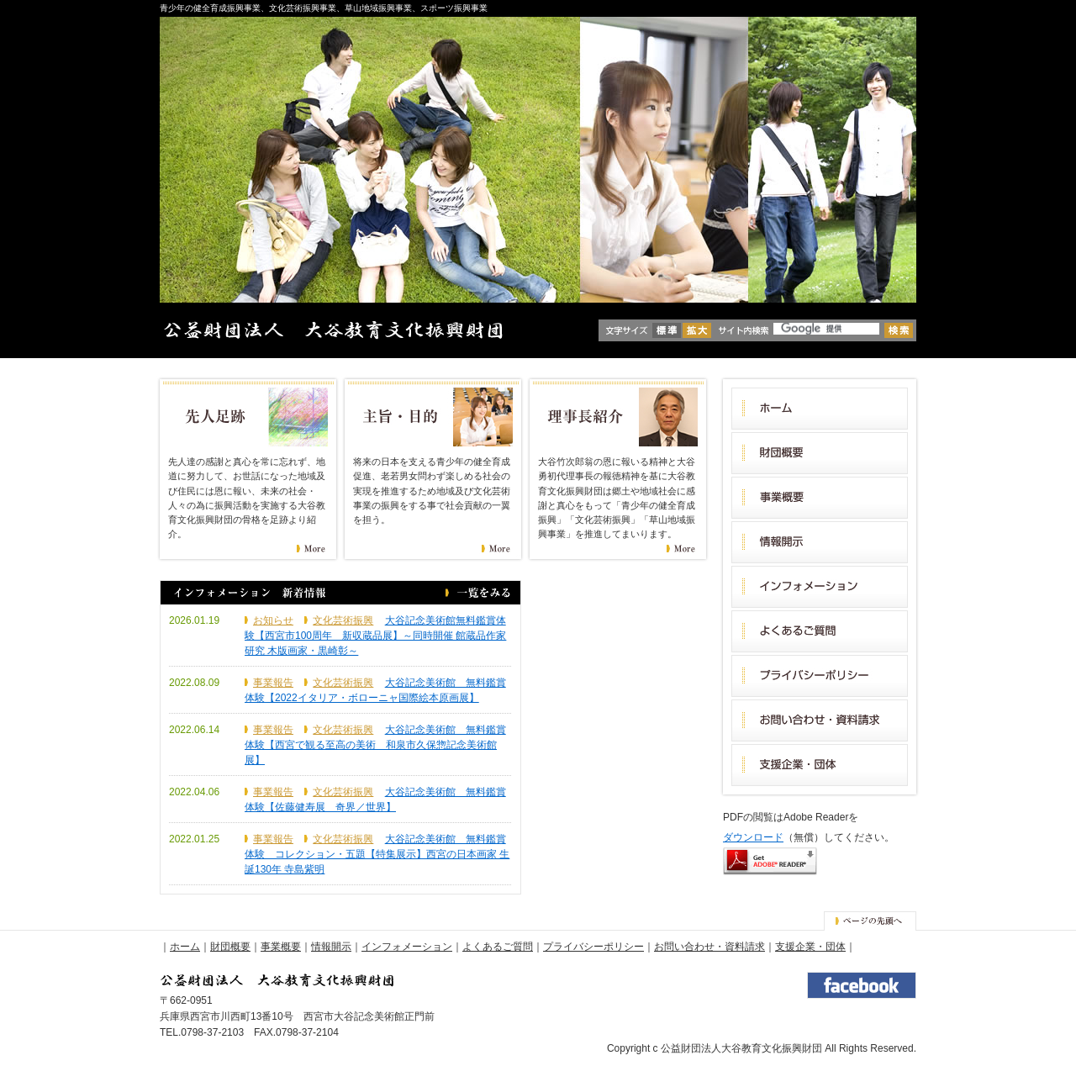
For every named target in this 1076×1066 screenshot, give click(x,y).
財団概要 (230, 947)
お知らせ (273, 620)
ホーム (185, 947)
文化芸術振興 (343, 620)
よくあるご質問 (497, 947)
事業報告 (273, 683)
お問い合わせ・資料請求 (709, 947)
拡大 (697, 330)
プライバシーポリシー (593, 947)
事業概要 (281, 947)
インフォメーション (406, 947)
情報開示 (331, 947)
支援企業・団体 (810, 947)
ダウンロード (753, 837)
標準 (666, 330)
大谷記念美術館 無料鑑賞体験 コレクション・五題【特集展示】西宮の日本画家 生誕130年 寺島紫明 (377, 854)
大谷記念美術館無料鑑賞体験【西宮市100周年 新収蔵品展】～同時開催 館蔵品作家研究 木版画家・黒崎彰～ (375, 636)
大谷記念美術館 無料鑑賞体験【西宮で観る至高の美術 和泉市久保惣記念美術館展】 (375, 745)
